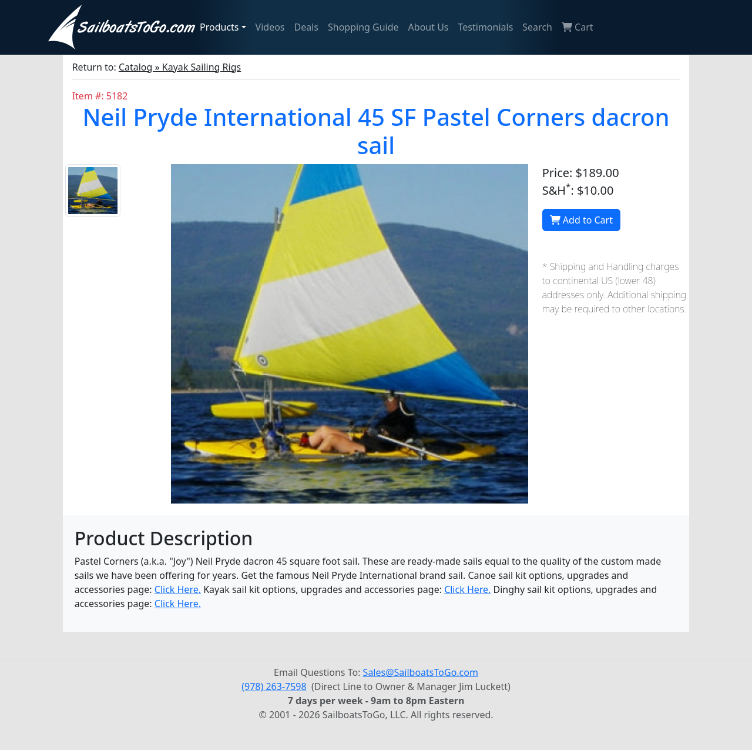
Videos (270, 27)
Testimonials (485, 27)
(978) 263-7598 (273, 686)
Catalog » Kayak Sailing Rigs (180, 67)
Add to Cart (581, 220)
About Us (428, 27)
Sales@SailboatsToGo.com (420, 672)
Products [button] (219, 27)
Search (537, 27)
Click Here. (178, 589)
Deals (306, 27)
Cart (577, 27)
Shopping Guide (363, 27)
